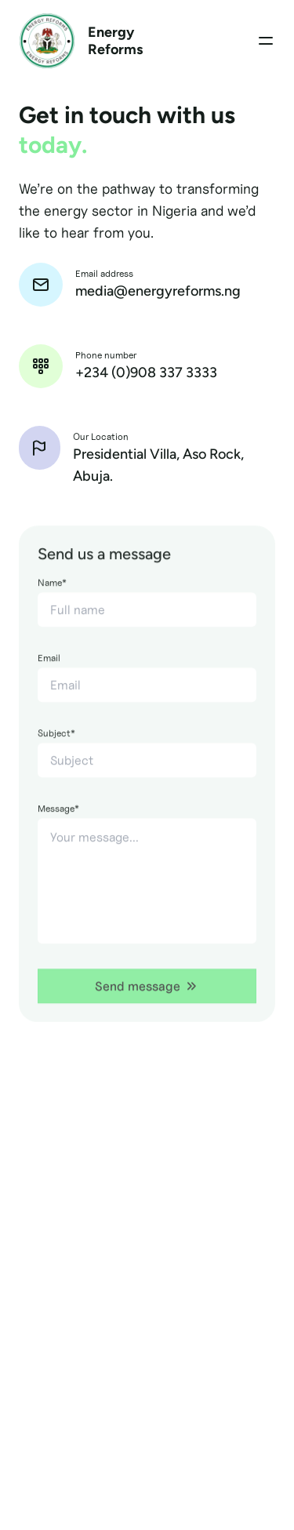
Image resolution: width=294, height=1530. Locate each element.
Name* (52, 602)
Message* (58, 828)
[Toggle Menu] (265, 40)
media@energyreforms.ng (158, 291)
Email (49, 677)
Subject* (56, 752)
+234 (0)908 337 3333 (146, 372)
